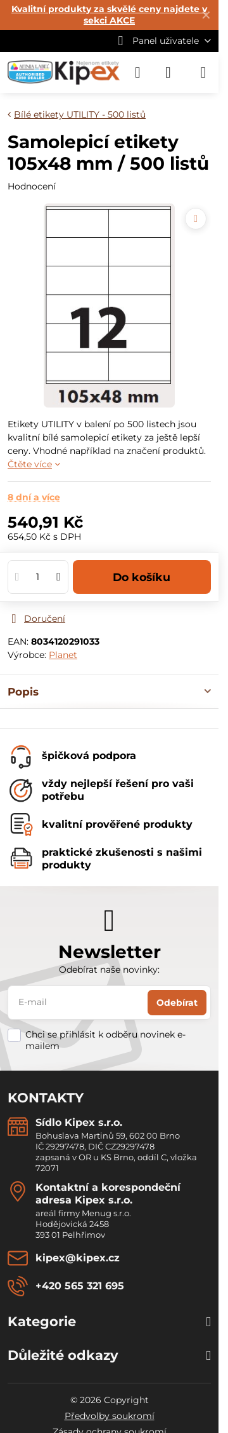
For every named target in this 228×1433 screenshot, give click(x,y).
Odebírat (177, 1002)
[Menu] (203, 72)
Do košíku (141, 577)
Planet (63, 655)
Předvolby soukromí (110, 1416)
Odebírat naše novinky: (109, 969)
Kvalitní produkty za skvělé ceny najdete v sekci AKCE (109, 14)
